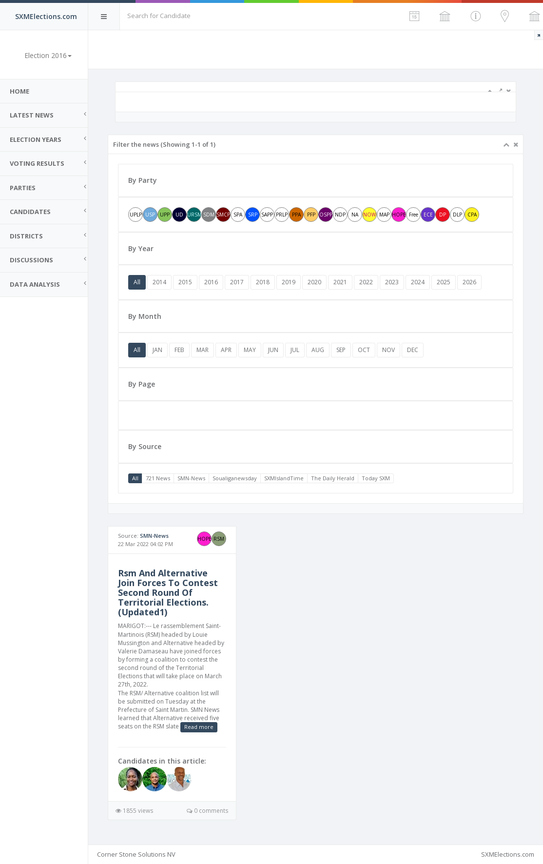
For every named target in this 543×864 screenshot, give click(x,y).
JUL (295, 350)
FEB (179, 350)
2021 (340, 282)
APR (226, 350)
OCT (364, 350)
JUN (273, 350)
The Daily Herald (332, 478)
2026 (469, 282)
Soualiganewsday (235, 478)
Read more (198, 726)
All (137, 282)
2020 (314, 282)
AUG (317, 350)
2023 (392, 282)
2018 (263, 282)
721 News (158, 478)
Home (19, 91)
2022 (366, 282)
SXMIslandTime (284, 478)
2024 (418, 282)
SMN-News (191, 478)
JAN (157, 350)
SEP (341, 350)
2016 (211, 282)
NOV (388, 350)
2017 (237, 282)
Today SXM (376, 478)
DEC (412, 350)
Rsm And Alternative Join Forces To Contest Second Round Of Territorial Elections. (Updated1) (168, 592)
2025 (443, 282)
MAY (250, 350)
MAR (202, 350)
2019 (288, 282)
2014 (159, 282)
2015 (185, 282)
